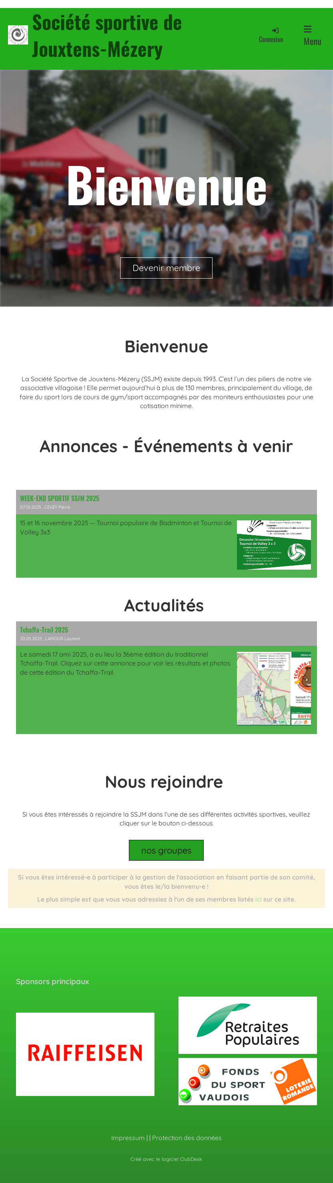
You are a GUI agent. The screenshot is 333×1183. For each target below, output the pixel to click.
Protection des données (187, 1138)
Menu (312, 36)
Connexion (271, 35)
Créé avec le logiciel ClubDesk (166, 1159)
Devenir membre (166, 267)
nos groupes (166, 850)
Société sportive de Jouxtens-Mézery (107, 35)
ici (258, 899)
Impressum (128, 1138)
